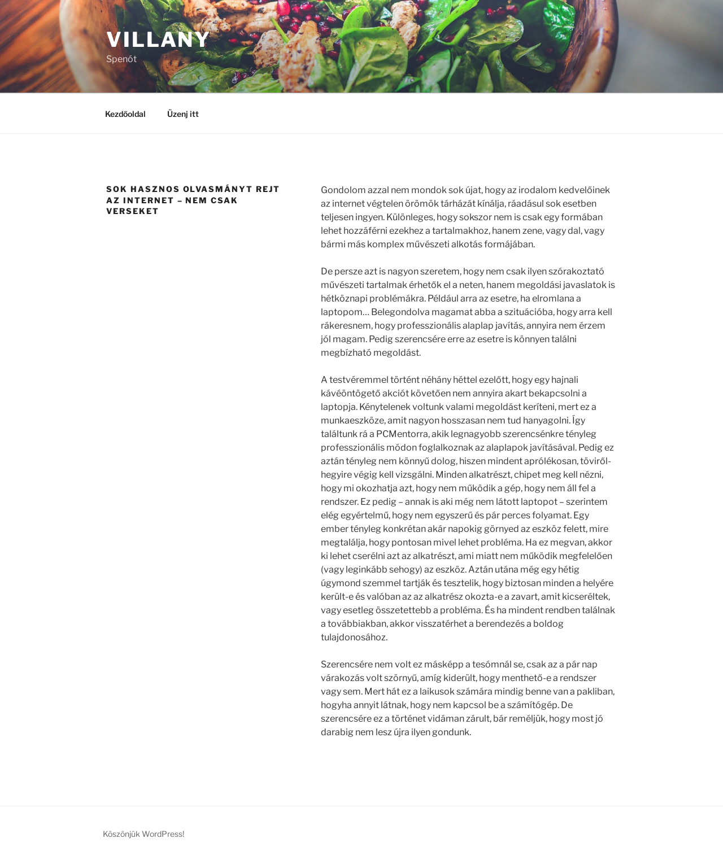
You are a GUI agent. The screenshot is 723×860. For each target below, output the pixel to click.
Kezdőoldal (125, 114)
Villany (158, 39)
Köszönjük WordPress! (143, 834)
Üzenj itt (183, 114)
